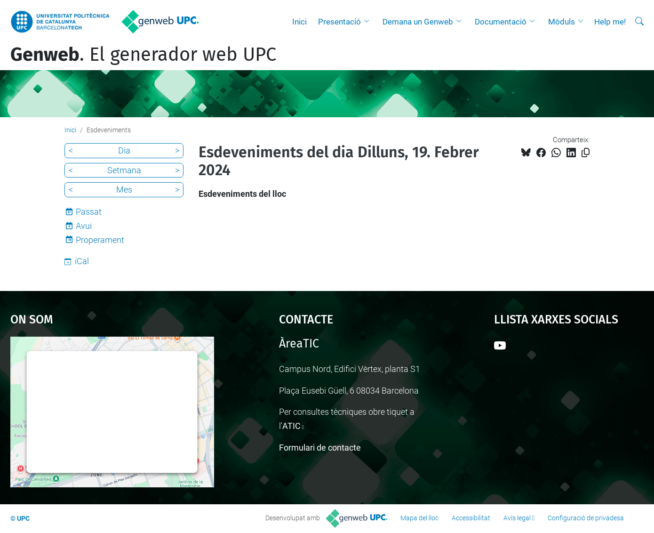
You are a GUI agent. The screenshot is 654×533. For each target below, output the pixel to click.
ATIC (291, 426)
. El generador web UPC (143, 54)
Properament (100, 240)
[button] (368, 21)
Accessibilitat (471, 518)
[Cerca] (639, 22)
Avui (84, 226)
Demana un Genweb (418, 21)
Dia (124, 150)
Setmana (124, 170)
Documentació (500, 21)
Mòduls (561, 21)
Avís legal (517, 518)
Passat (89, 212)
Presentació (339, 21)
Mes (124, 189)
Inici (299, 21)
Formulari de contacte (320, 447)
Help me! (610, 21)
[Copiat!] (586, 152)
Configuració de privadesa (586, 518)
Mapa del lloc (419, 518)
